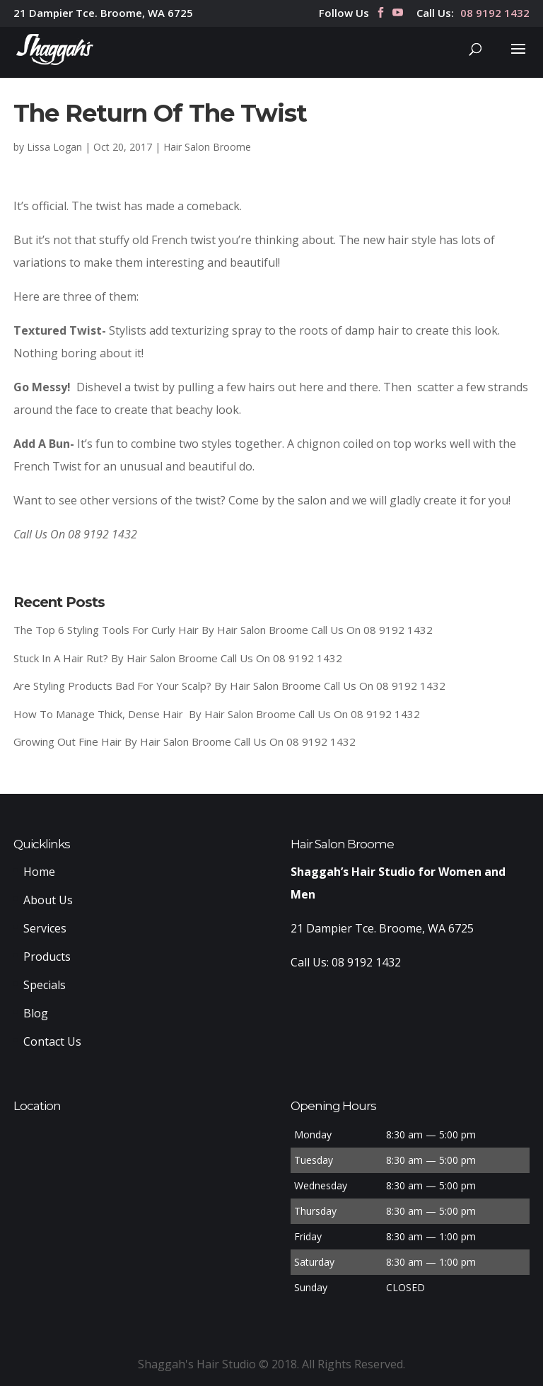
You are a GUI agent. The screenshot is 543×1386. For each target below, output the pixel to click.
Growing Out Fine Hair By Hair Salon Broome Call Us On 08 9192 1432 (184, 741)
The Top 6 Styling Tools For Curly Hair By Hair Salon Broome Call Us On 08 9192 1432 (223, 630)
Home (39, 871)
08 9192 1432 (495, 14)
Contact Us (52, 1041)
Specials (44, 985)
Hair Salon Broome (207, 147)
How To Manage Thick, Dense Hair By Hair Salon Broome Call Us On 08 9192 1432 (216, 714)
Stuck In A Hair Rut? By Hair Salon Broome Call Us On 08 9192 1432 (177, 658)
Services (44, 928)
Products (47, 956)
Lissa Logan (54, 147)
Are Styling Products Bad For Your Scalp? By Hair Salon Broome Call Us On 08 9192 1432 (229, 685)
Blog (35, 1013)
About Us (48, 900)
